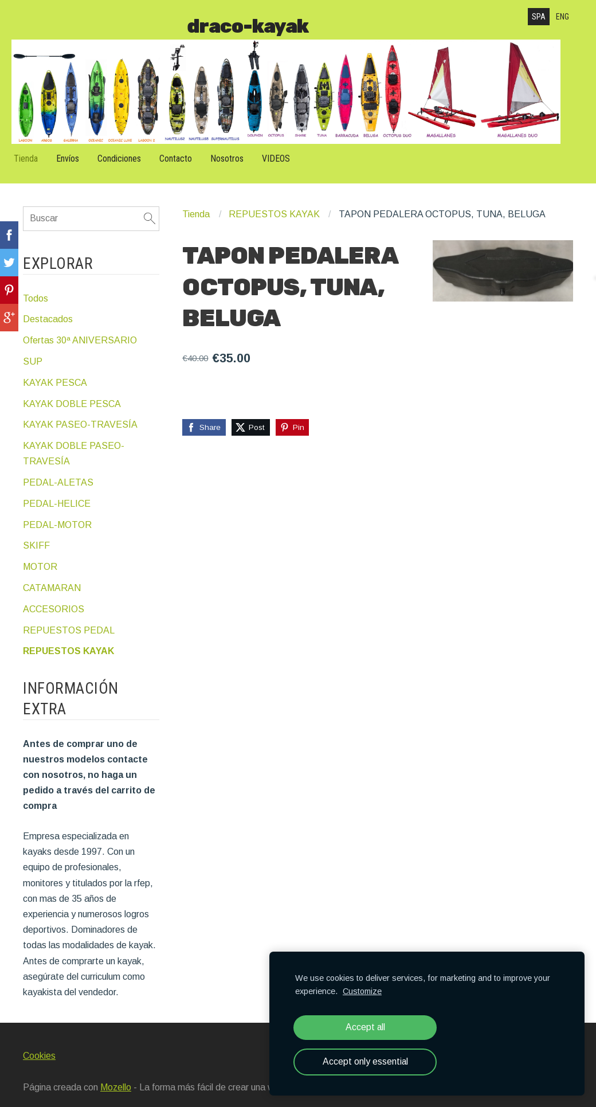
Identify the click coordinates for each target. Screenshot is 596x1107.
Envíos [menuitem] (79, 151)
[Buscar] (91, 207)
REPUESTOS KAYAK (274, 203)
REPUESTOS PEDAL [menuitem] (69, 619)
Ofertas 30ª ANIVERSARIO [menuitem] (80, 329)
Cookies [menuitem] (39, 1044)
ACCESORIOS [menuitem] (53, 598)
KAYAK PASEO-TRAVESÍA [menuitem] (80, 413)
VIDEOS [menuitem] (287, 151)
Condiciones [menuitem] (130, 151)
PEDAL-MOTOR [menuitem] (57, 513)
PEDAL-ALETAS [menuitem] (58, 471)
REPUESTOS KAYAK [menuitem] (68, 640)
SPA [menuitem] (539, 16)
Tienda (196, 203)
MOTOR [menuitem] (40, 556)
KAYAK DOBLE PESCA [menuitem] (72, 392)
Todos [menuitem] (35, 287)
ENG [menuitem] (562, 16)
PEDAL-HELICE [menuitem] (57, 492)
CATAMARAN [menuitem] (52, 576)
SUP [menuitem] (32, 350)
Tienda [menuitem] (37, 151)
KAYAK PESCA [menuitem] (55, 371)
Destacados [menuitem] (48, 308)
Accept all (365, 1027)
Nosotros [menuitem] (238, 151)
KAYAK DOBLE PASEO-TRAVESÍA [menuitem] (73, 442)
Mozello (115, 1076)
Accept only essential (365, 1061)
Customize (362, 991)
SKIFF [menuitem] (36, 534)
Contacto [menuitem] (187, 151)
